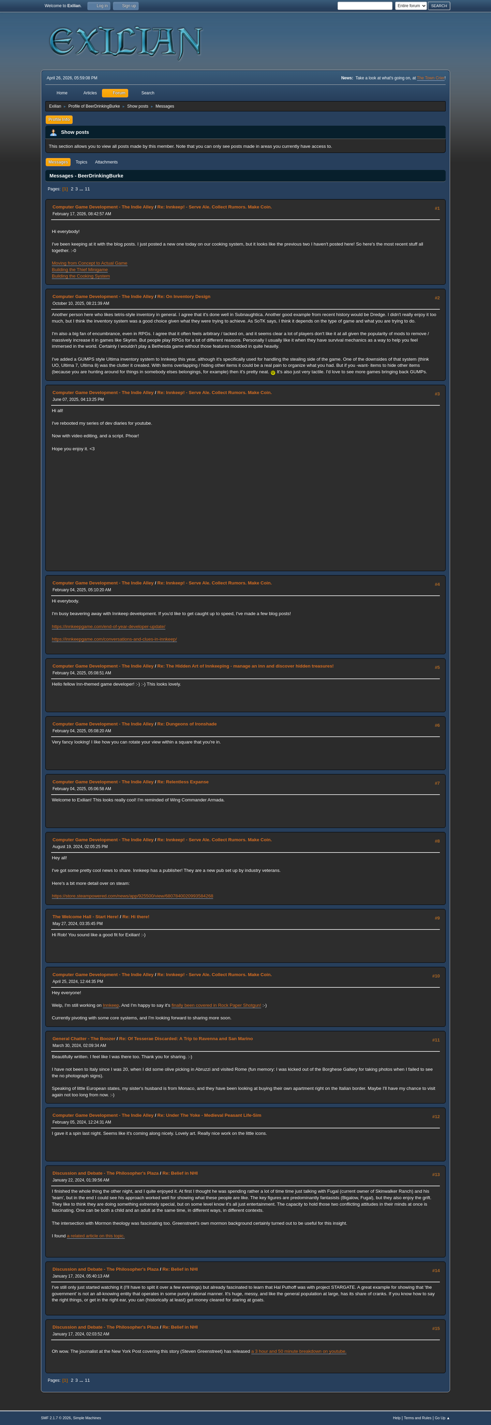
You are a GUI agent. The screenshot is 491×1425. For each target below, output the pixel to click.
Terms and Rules (418, 1418)
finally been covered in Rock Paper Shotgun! (216, 1005)
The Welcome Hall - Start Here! (86, 916)
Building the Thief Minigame (80, 269)
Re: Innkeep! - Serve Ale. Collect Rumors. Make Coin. (215, 206)
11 (87, 188)
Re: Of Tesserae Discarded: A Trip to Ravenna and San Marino (186, 1038)
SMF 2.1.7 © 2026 (56, 1418)
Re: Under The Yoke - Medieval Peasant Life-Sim (210, 1115)
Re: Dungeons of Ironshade (187, 723)
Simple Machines (87, 1418)
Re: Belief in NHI (180, 1173)
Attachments (106, 162)
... (82, 188)
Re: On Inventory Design (184, 296)
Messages (58, 162)
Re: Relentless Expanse (183, 781)
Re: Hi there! (135, 916)
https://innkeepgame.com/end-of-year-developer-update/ (108, 626)
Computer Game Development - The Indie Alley (103, 206)
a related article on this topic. (96, 1235)
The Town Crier (431, 78)
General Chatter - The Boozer (84, 1038)
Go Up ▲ (442, 1418)
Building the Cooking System (81, 276)
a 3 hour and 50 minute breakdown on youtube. (298, 1351)
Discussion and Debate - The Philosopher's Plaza (106, 1173)
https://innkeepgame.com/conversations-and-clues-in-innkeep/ (114, 639)
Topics (81, 162)
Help (397, 1418)
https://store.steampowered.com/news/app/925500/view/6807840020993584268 (132, 895)
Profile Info (59, 119)
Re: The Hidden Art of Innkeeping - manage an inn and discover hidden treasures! (246, 666)
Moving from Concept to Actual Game (90, 263)
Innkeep (111, 1005)
